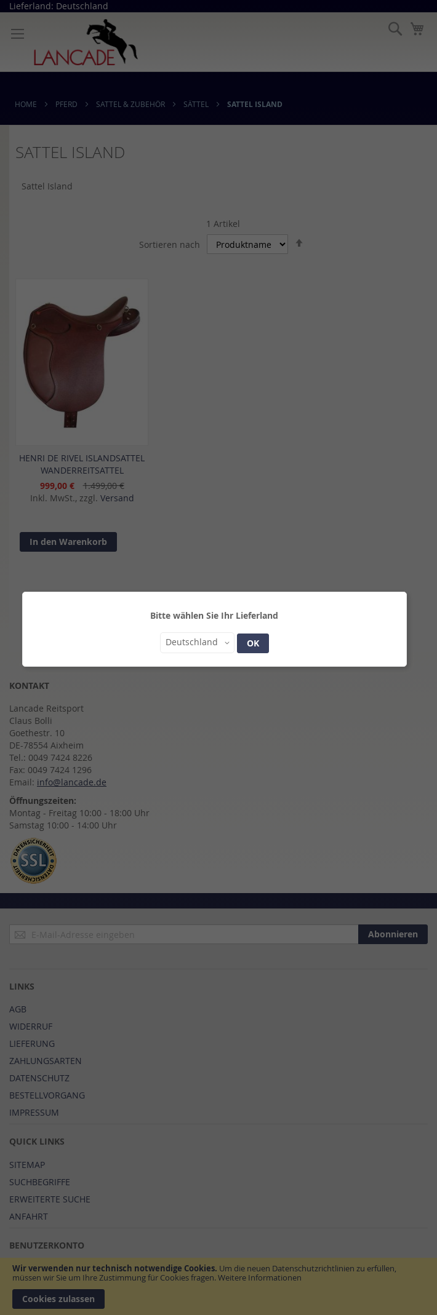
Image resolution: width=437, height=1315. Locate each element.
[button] (197, 642)
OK (253, 643)
